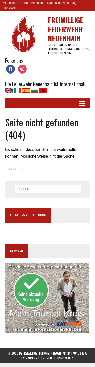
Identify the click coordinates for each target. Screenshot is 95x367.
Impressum (10, 7)
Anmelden (37, 3)
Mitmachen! (10, 3)
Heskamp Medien (63, 358)
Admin (31, 358)
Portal (24, 3)
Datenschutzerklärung (61, 3)
